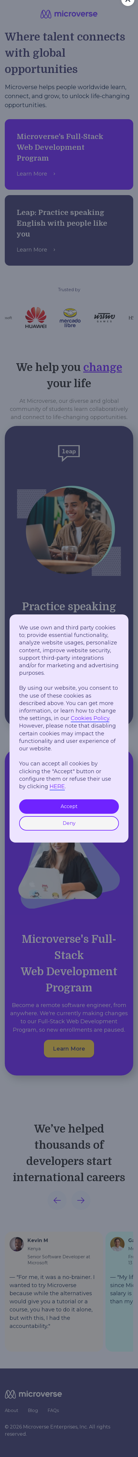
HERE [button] (57, 786)
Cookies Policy (90, 718)
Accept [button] (69, 806)
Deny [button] (69, 823)
